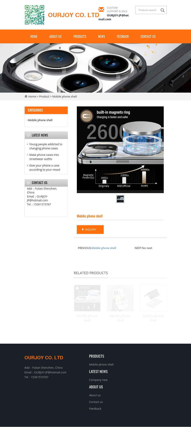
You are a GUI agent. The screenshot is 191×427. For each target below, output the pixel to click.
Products (79, 36)
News (101, 36)
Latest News (98, 371)
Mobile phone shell (104, 248)
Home (34, 36)
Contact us (148, 36)
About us (55, 36)
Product (44, 96)
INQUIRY (89, 229)
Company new (98, 380)
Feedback (123, 36)
